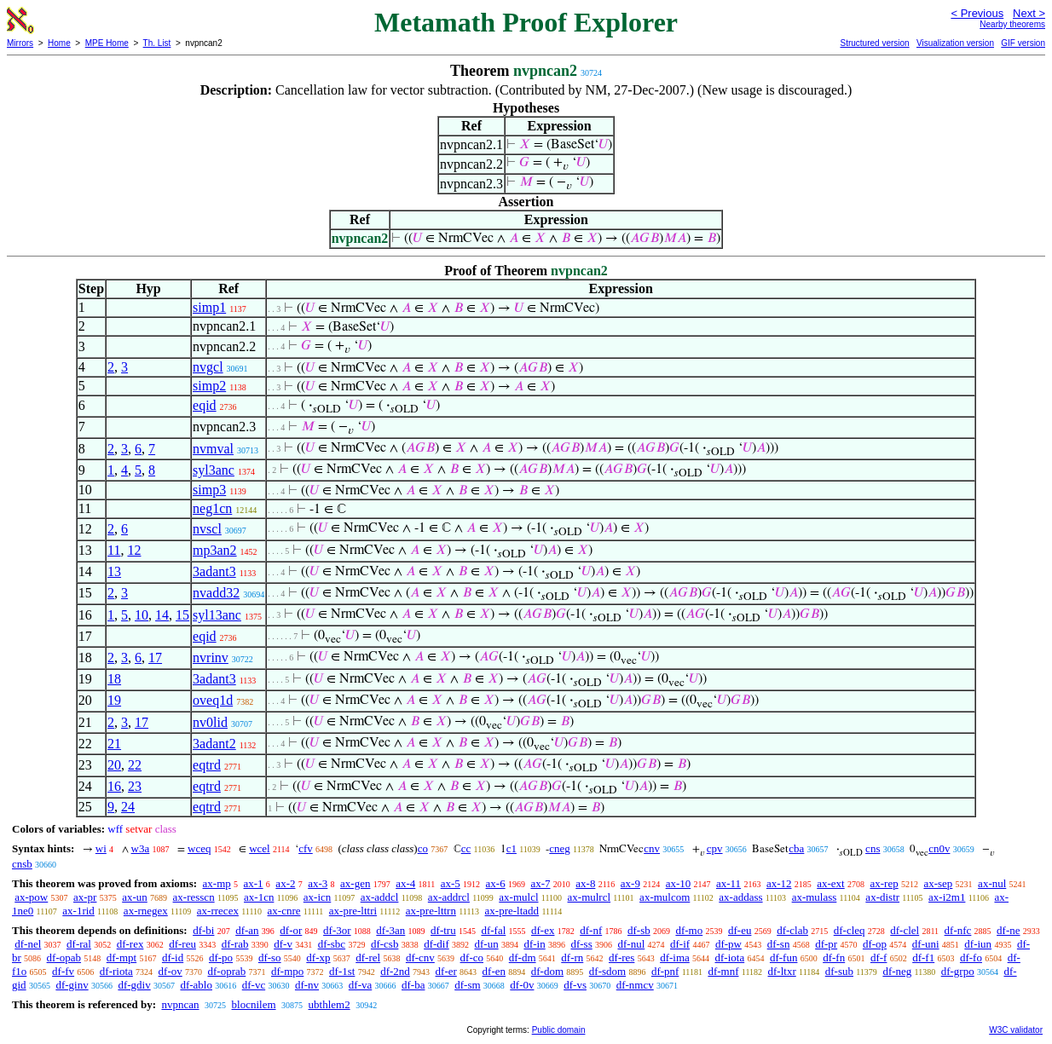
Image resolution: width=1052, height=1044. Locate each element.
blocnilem (254, 1004)
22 (135, 765)
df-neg (896, 971)
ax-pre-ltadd (512, 910)
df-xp (318, 957)
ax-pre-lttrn (431, 910)
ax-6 (496, 883)
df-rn (572, 957)
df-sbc (332, 943)
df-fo (971, 957)
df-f (878, 957)
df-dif (436, 943)
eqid (205, 405)
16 (114, 786)
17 (155, 657)
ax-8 (585, 883)
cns (872, 848)
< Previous (977, 13)
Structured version (874, 43)
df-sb (638, 930)
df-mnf (723, 971)
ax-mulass (814, 897)
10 (141, 615)
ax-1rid (78, 910)
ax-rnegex (146, 910)
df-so (269, 957)
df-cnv (420, 957)
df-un (487, 943)
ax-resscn (194, 897)
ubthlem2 (329, 1004)
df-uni (925, 943)
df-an (246, 930)
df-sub (839, 971)
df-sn (778, 943)
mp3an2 (215, 550)
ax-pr (84, 897)
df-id (172, 957)
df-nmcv (635, 984)
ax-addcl (380, 897)
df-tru (443, 930)
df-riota (116, 971)
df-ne (1008, 930)
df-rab (235, 943)
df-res (621, 957)
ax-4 (405, 883)
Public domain (559, 1030)
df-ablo (196, 984)
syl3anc (213, 470)
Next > (1029, 13)
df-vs (575, 984)
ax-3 (317, 883)
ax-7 (540, 883)
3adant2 (214, 743)
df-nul (630, 943)
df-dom (547, 971)
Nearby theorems (1012, 24)
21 (114, 743)
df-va (360, 984)
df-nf (591, 930)
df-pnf (665, 971)
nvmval (213, 448)
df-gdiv (134, 984)
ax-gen (355, 883)
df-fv (63, 971)
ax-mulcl (518, 897)
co (423, 848)
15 (182, 615)
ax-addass (740, 897)
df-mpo (287, 971)
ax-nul (992, 883)
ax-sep (937, 883)
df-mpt (121, 957)
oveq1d (213, 700)
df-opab (64, 957)
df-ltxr (782, 971)
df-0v (522, 984)
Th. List (157, 43)
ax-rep (884, 883)
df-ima (675, 957)
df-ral (78, 943)
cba (796, 848)
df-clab (792, 930)
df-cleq (849, 930)
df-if (680, 943)
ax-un (134, 897)
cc (466, 848)
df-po (221, 957)
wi (101, 848)
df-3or (337, 930)
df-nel (27, 943)
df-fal (493, 930)
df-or (291, 930)
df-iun (977, 943)
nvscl (207, 529)
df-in (534, 943)
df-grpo (957, 971)
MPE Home (107, 43)
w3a (140, 848)
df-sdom (607, 971)
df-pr (826, 943)
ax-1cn (259, 897)
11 (113, 550)
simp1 (209, 307)
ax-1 (253, 883)
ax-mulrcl (589, 897)
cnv (652, 848)
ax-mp (217, 883)
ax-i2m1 (946, 897)
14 (162, 615)
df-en (494, 971)
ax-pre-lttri (353, 910)
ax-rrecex (218, 910)
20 (114, 765)
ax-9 (630, 883)
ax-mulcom (664, 897)
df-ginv (71, 984)
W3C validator (1016, 1030)
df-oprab (227, 971)
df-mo (688, 930)
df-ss (581, 943)
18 (114, 679)
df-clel (904, 930)
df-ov (170, 971)
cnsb (22, 863)
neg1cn (212, 508)
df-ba (413, 984)
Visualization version (955, 43)
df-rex (130, 943)
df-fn (834, 957)
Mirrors (20, 43)
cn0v (939, 848)
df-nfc (958, 930)
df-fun (784, 957)
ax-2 (285, 883)
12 (134, 550)
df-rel (367, 957)
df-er (446, 971)
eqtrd (207, 765)
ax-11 (728, 883)
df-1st (342, 971)
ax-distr (882, 897)
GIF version (1023, 43)
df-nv (307, 984)
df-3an (390, 930)
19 (114, 700)
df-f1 (923, 957)
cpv (715, 848)
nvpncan (180, 1004)
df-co (471, 957)
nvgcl (208, 367)
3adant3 (214, 571)
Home (59, 43)
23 (135, 786)
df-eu (739, 930)
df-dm (522, 957)
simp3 (209, 489)
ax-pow (31, 897)
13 (114, 571)
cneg (559, 848)
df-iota (730, 957)
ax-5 (450, 883)
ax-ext (830, 883)
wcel (259, 848)
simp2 (209, 385)
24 (128, 806)
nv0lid (210, 722)
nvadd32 (216, 592)
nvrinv (210, 657)
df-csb (385, 943)
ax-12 (779, 883)
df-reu (182, 943)
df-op (875, 943)
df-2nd (395, 971)
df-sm (467, 984)
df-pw (728, 943)
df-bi (203, 930)
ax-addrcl (449, 897)
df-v (283, 943)
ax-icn (317, 897)
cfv (305, 848)
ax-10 (678, 883)
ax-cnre (284, 910)
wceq (199, 848)
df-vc (253, 984)
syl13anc (217, 615)
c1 (511, 848)
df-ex (542, 930)
